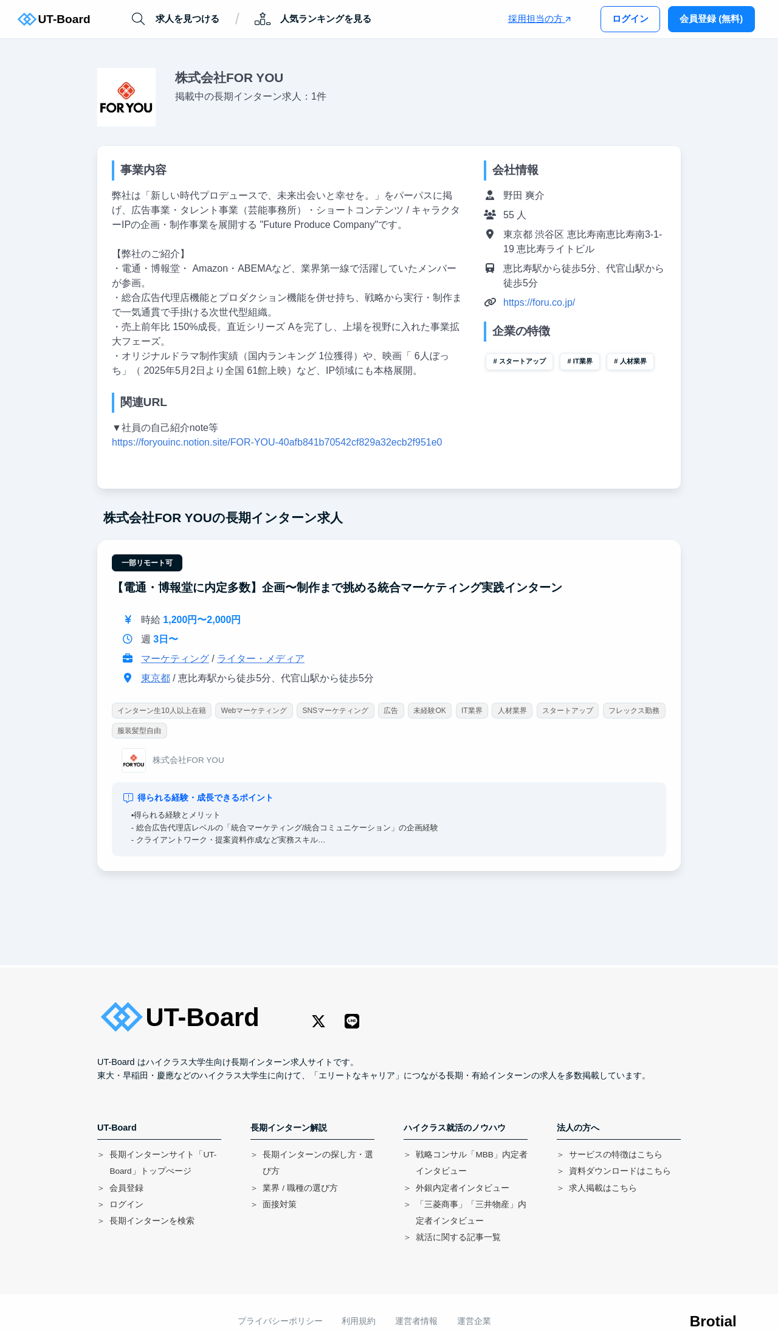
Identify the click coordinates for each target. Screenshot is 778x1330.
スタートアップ (522, 361)
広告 (391, 711)
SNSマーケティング (336, 711)
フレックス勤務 (633, 711)
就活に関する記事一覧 (458, 1237)
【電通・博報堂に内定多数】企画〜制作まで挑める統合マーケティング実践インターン (337, 587)
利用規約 (359, 1321)
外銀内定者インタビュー (462, 1188)
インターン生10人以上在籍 (161, 711)
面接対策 (280, 1204)
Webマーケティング (254, 711)
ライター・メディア (261, 659)
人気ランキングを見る (313, 19)
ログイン (630, 18)
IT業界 (583, 361)
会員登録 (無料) (711, 18)
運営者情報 (416, 1321)
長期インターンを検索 (151, 1220)
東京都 (155, 679)
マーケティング (175, 659)
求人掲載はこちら (603, 1188)
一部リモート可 (147, 563)
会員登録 (126, 1188)
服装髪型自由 (139, 730)
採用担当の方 (539, 18)
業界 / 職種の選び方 (300, 1188)
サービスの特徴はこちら (616, 1154)
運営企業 (474, 1321)
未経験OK (430, 711)
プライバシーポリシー (280, 1321)
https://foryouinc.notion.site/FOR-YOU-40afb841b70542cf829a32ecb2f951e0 (277, 442)
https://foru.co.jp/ (539, 302)
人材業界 (633, 361)
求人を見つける (175, 19)
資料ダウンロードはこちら (620, 1171)
